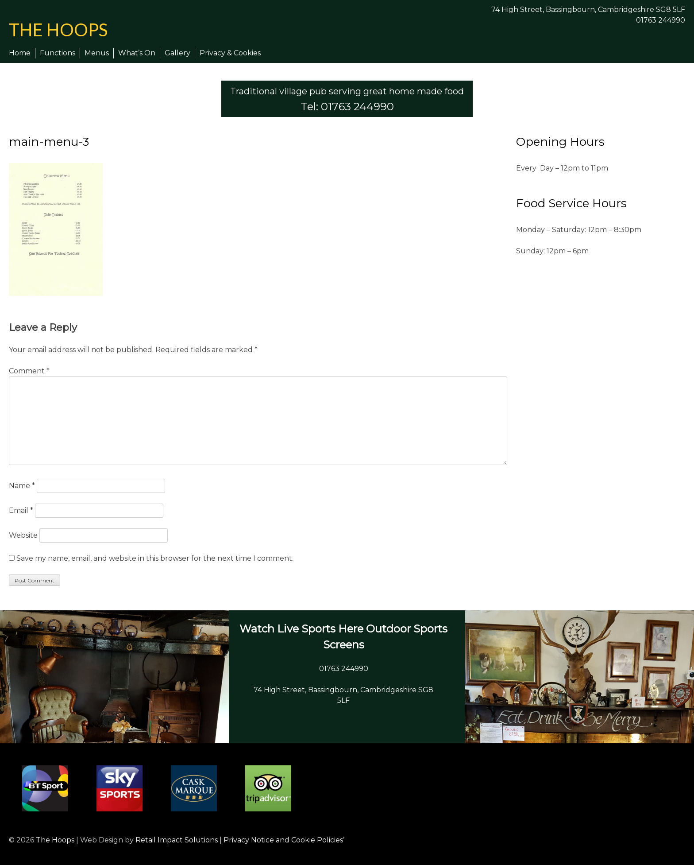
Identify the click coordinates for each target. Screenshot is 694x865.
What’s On (136, 53)
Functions (57, 53)
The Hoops (58, 29)
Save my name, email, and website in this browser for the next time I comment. (154, 558)
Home (20, 53)
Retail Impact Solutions (176, 840)
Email (21, 510)
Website (23, 535)
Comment (29, 371)
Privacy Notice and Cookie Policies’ (283, 840)
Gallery (177, 53)
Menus (97, 53)
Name (22, 485)
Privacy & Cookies (230, 53)
